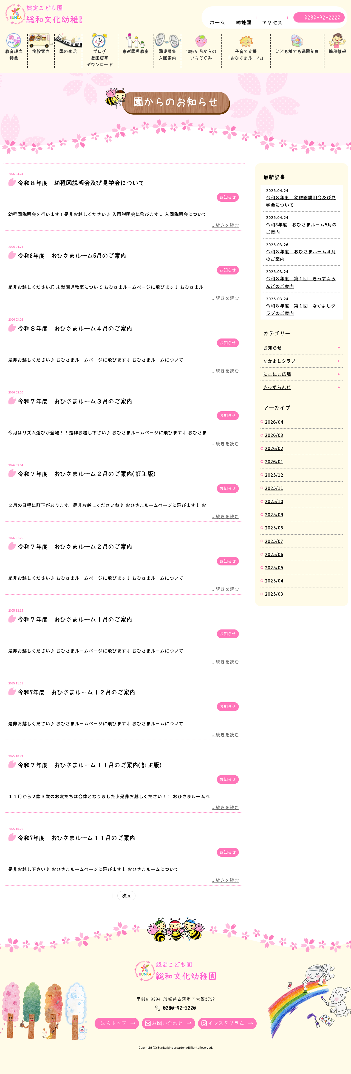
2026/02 (274, 453)
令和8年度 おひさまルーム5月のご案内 (72, 261)
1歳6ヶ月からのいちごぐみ (201, 58)
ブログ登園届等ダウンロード (100, 61)
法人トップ (114, 1028)
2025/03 (274, 599)
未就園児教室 (136, 54)
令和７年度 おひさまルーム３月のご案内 (75, 407)
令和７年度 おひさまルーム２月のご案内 (75, 552)
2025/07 (274, 546)
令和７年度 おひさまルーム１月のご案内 (75, 625)
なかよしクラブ (279, 366)
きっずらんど (277, 392)
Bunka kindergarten (171, 1053)
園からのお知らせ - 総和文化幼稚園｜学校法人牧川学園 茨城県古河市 (48, 18)
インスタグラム (226, 1028)
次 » (126, 901)
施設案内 (41, 54)
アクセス (272, 22)
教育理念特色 (13, 58)
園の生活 (68, 54)
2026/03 (274, 440)
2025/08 (274, 533)
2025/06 (274, 559)
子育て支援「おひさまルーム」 (246, 58)
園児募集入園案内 (167, 61)
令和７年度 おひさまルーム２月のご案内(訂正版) (87, 479)
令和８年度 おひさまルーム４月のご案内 (75, 334)
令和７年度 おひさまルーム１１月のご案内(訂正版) (90, 771)
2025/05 (274, 573)
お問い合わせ (167, 1028)
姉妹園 (243, 22)
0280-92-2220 (322, 17)
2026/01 (274, 467)
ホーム (217, 22)
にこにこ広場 (277, 379)
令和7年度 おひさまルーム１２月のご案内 (76, 698)
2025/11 (274, 493)
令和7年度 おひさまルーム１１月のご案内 (76, 843)
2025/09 (274, 520)
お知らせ (228, 202)
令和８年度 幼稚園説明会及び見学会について (81, 188)
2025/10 (274, 506)
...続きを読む (225, 230)
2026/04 (274, 427)
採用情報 (337, 54)
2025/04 (274, 586)
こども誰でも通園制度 (297, 54)
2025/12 (274, 480)
